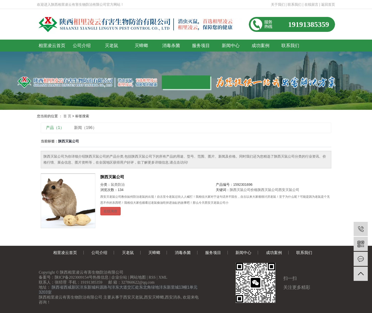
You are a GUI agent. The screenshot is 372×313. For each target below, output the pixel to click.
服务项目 (201, 45)
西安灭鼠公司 (288, 190)
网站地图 (138, 277)
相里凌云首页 (51, 45)
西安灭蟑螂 (154, 297)
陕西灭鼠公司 (112, 177)
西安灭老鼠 (133, 297)
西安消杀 (173, 297)
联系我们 (294, 4)
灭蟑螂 (141, 45)
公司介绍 (82, 45)
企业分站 (119, 277)
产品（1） (55, 127)
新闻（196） (85, 127)
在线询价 (110, 211)
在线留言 (311, 4)
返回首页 (328, 4)
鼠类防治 (118, 185)
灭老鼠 (111, 45)
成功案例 (260, 45)
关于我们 (278, 4)
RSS (152, 277)
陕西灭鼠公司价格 (244, 190)
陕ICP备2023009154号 (74, 277)
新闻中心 (231, 45)
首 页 (67, 116)
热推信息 (101, 277)
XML (162, 277)
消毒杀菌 (171, 45)
